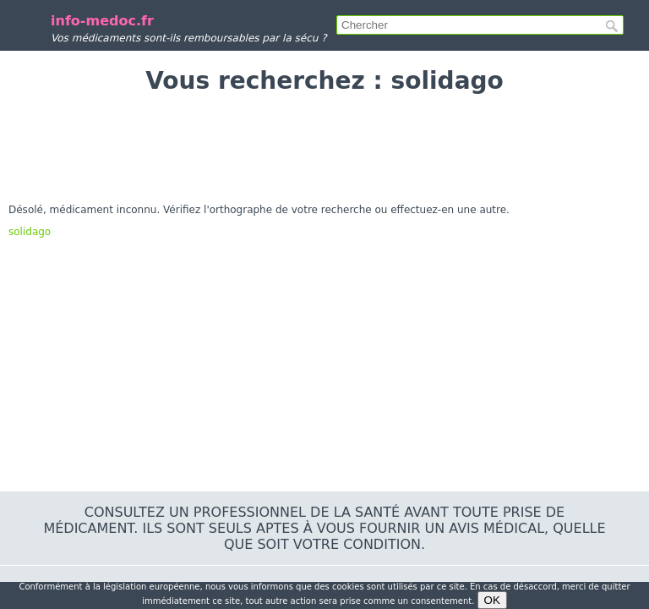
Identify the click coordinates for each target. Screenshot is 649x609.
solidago (29, 232)
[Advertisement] (324, 149)
